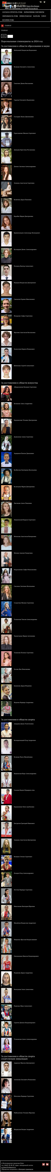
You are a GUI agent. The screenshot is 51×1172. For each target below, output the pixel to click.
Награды (36, 16)
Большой (33, 8)
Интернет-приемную (26, 1169)
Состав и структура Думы (12, 12)
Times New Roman (32, 6)
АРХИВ (10, 36)
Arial (24, 6)
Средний (24, 8)
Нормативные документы (34, 12)
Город (43, 16)
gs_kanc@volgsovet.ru (8, 1167)
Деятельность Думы (10, 16)
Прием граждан (25, 16)
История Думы (8, 20)
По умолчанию (16, 6)
